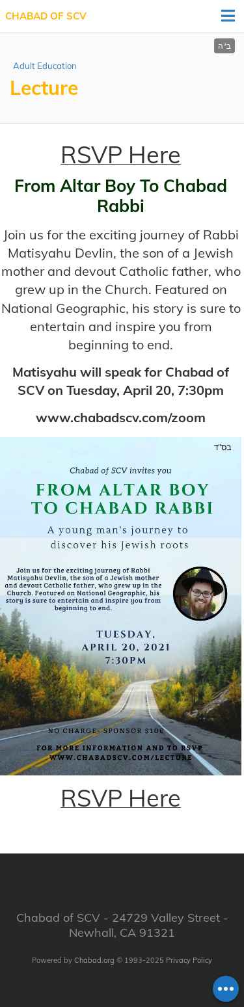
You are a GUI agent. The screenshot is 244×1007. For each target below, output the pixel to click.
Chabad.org (94, 960)
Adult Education (45, 65)
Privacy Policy (189, 960)
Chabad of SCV (46, 16)
